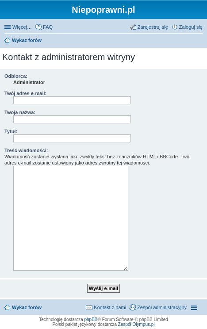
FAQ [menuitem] (48, 27)
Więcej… (22, 27)
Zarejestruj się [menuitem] (153, 27)
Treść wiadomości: (26, 150)
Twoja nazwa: (19, 112)
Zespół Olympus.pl (136, 324)
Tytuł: (10, 131)
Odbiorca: (15, 76)
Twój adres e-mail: (25, 93)
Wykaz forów (27, 40)
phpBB (91, 319)
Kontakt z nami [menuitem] (110, 307)
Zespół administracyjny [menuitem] (162, 307)
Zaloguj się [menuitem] (191, 27)
